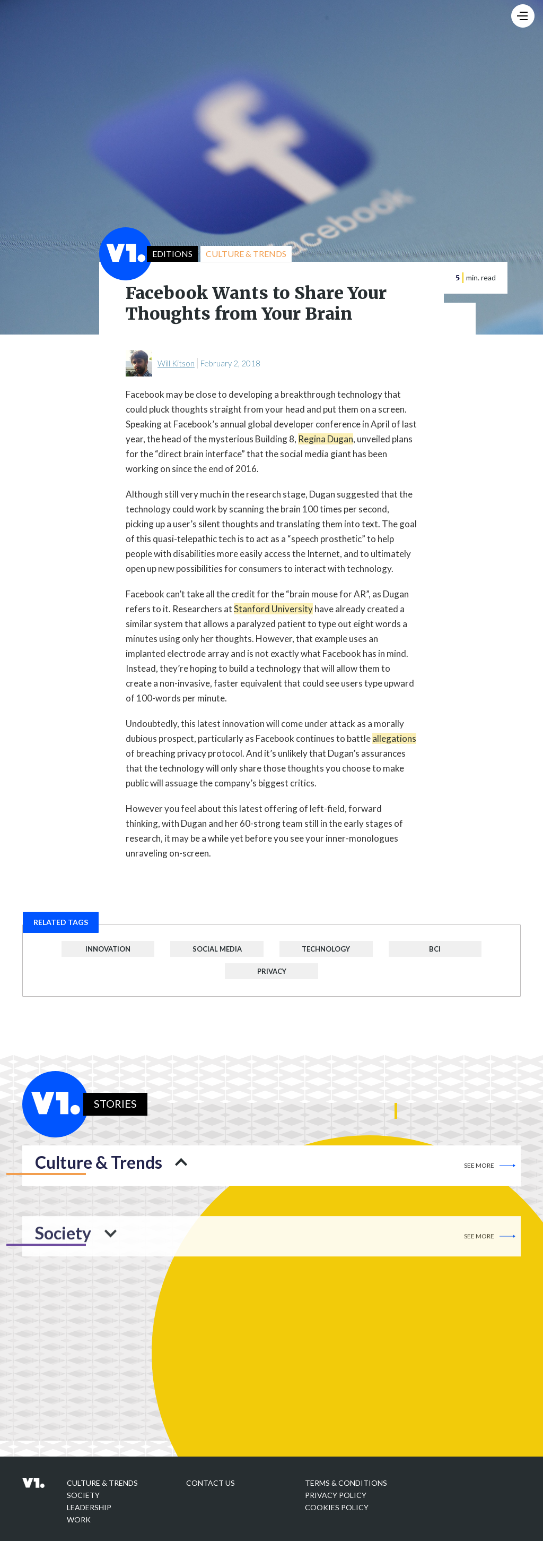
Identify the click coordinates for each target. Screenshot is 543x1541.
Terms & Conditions (346, 1482)
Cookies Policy (337, 1507)
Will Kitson (176, 363)
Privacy (271, 971)
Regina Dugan (325, 438)
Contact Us (210, 1482)
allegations (394, 738)
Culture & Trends (102, 1482)
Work (79, 1519)
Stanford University (273, 608)
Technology (326, 949)
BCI (435, 949)
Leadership (89, 1507)
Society (83, 1495)
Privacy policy (335, 1495)
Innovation (107, 949)
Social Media (217, 949)
